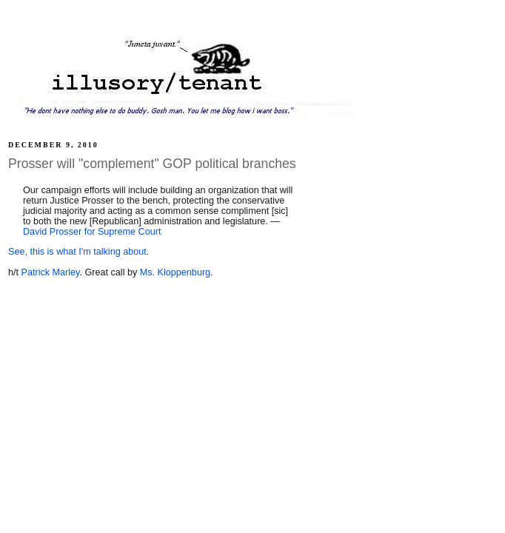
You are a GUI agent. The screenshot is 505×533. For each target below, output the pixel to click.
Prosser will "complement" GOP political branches (152, 163)
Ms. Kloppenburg (175, 272)
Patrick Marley (50, 272)
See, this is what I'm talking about (77, 252)
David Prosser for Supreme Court (92, 232)
